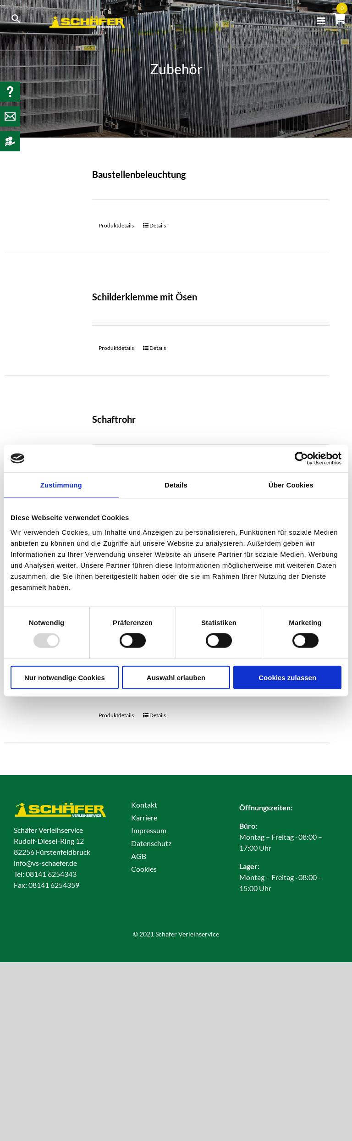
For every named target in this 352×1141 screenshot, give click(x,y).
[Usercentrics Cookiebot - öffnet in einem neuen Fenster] (301, 458)
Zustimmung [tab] (61, 485)
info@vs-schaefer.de (45, 863)
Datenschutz (151, 843)
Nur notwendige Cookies (64, 677)
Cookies (144, 868)
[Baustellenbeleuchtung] (42, 192)
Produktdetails (116, 225)
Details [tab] (176, 485)
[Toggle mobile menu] (322, 21)
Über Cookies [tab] (291, 485)
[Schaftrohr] (42, 437)
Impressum (148, 830)
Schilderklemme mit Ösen (144, 296)
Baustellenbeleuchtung (139, 174)
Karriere (144, 817)
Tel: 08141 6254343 (45, 874)
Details (157, 225)
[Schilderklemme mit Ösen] (42, 315)
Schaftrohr (114, 419)
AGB (138, 856)
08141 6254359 (53, 885)
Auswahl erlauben (176, 677)
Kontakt (144, 804)
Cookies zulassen (287, 677)
